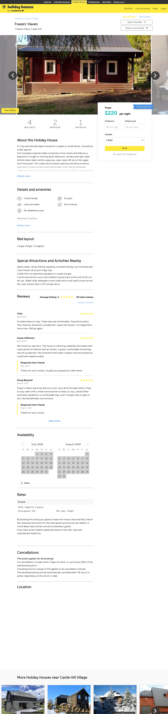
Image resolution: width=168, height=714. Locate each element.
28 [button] (32, 472)
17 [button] (46, 463)
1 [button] (37, 454)
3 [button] (46, 454)
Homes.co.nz (119, 2)
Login (163, 8)
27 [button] (28, 472)
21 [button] (33, 467)
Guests (108, 134)
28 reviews (145, 16)
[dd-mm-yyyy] (115, 127)
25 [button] (51, 467)
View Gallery (10, 110)
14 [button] (33, 463)
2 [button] (41, 454)
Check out (130, 121)
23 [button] (42, 467)
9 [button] (41, 458)
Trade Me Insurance (62, 2)
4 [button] (50, 454)
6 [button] (27, 458)
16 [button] (42, 463)
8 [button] (37, 458)
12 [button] (23, 463)
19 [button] (23, 467)
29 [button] (37, 472)
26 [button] (23, 472)
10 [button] (46, 458)
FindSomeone (94, 2)
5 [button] (23, 458)
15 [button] (37, 463)
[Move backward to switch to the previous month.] (23, 444)
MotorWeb (107, 2)
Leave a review (85, 302)
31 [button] (46, 472)
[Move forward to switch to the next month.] (87, 444)
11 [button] (51, 458)
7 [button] (32, 458)
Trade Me (47, 2)
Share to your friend (136, 28)
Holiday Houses (79, 2)
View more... (55, 421)
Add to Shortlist (136, 22)
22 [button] (37, 467)
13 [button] (28, 463)
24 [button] (46, 467)
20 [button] (28, 467)
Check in (109, 121)
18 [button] (51, 463)
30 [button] (42, 472)
